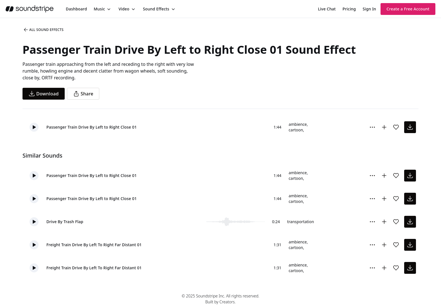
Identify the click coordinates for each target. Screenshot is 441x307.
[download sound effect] (410, 127)
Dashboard (76, 9)
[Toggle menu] (108, 9)
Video (123, 9)
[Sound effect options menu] (372, 127)
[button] (34, 127)
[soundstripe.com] (29, 9)
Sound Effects (156, 9)
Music (99, 9)
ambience (298, 124)
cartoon (296, 130)
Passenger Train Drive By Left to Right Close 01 (91, 127)
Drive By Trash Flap (64, 221)
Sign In (369, 9)
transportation (300, 221)
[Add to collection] (384, 127)
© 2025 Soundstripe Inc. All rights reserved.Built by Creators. (220, 298)
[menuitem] (76, 9)
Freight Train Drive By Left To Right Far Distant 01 (94, 244)
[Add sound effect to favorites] (396, 127)
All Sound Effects (43, 30)
